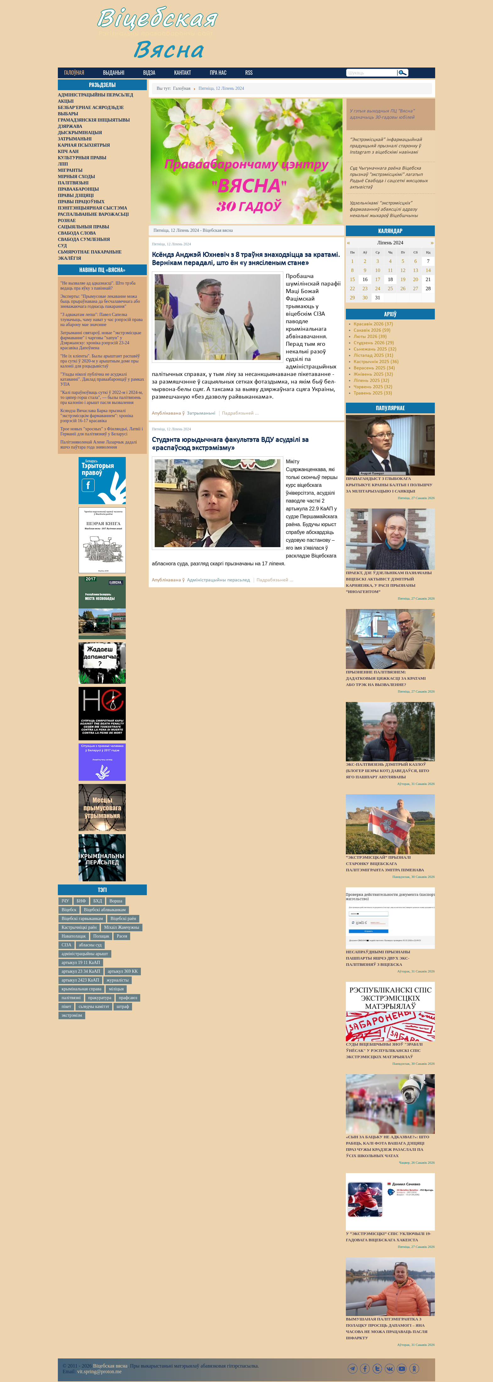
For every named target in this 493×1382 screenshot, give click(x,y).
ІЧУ (65, 901)
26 (403, 288)
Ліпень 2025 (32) (371, 380)
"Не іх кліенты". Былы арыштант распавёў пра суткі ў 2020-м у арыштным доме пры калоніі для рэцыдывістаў (100, 361)
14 (428, 270)
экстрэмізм (72, 1015)
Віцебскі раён (123, 918)
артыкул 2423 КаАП (80, 980)
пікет (66, 1006)
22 (352, 288)
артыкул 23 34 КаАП (81, 971)
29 (352, 297)
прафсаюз (128, 997)
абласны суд (90, 945)
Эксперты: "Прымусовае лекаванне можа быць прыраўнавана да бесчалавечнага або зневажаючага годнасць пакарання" (100, 301)
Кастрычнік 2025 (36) (376, 361)
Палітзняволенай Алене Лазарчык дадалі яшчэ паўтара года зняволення (98, 444)
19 (403, 279)
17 (377, 279)
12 (403, 270)
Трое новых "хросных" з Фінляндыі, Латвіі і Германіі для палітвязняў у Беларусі (101, 431)
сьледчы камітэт (94, 1006)
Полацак (101, 936)
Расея (122, 936)
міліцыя (116, 989)
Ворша (115, 901)
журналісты (118, 980)
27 (415, 288)
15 (352, 279)
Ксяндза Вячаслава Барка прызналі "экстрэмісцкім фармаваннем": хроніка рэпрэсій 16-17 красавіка (96, 415)
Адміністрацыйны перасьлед (218, 580)
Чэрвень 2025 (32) (373, 386)
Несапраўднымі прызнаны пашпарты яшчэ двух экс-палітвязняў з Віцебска (378, 958)
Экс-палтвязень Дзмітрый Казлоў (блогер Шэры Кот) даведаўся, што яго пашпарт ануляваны (387, 770)
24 (377, 288)
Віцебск (69, 909)
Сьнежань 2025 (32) (375, 349)
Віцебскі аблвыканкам (104, 909)
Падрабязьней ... (240, 413)
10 (377, 270)
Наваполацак (74, 936)
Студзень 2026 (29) (374, 343)
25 (390, 288)
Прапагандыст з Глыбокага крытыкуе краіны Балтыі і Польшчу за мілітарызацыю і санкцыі (389, 484)
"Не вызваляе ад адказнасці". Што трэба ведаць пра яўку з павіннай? (98, 286)
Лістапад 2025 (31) (373, 355)
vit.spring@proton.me (99, 1371)
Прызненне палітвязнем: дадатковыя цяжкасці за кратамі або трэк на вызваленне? (386, 678)
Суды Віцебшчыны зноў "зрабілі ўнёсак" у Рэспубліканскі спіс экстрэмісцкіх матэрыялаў (384, 1050)
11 (390, 270)
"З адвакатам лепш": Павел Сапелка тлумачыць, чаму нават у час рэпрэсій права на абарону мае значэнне (101, 319)
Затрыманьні (201, 413)
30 (365, 297)
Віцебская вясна (110, 1365)
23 (365, 288)
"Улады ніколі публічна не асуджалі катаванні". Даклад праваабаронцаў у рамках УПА (102, 379)
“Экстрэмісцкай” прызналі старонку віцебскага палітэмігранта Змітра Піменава (385, 863)
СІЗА (66, 945)
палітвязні (71, 997)
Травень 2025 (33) (373, 393)
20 (415, 279)
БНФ (81, 901)
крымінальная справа (81, 989)
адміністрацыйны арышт (85, 953)
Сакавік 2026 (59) (372, 330)
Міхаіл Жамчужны (121, 927)
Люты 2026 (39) (370, 336)
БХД (97, 901)
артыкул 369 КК (123, 971)
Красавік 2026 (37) (373, 324)
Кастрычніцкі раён (79, 927)
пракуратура (99, 997)
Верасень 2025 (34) (374, 368)
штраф (123, 1006)
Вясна (168, 48)
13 (415, 270)
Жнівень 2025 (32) (373, 374)
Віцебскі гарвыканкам (82, 918)
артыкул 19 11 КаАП (81, 962)
